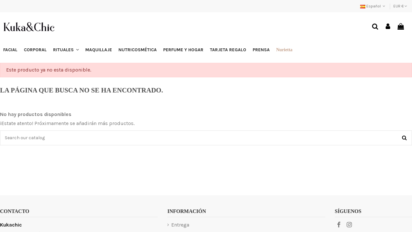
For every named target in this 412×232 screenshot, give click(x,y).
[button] (66, 50)
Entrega (180, 225)
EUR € (400, 6)
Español (373, 6)
